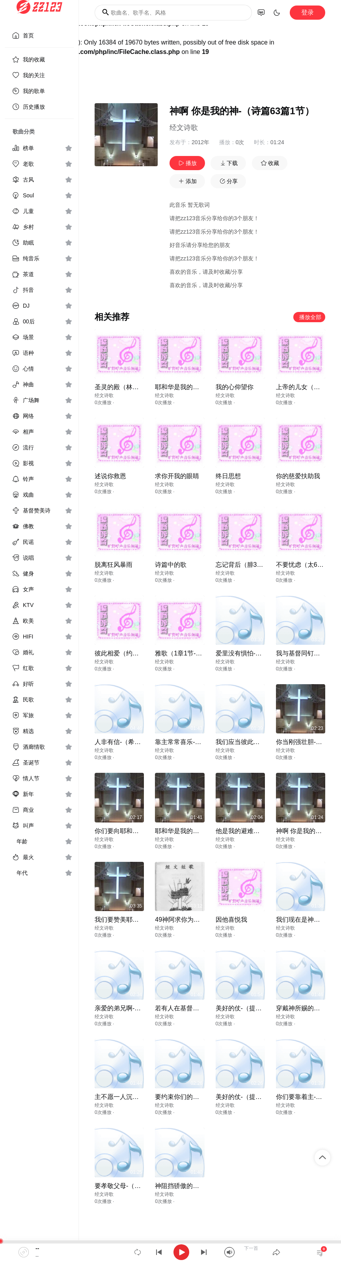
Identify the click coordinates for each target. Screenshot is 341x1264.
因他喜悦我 (231, 919)
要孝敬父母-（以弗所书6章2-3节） (143, 1185)
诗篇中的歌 (170, 564)
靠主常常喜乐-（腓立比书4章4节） (203, 742)
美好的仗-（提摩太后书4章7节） (261, 1008)
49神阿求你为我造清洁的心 (193, 919)
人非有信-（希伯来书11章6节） (139, 742)
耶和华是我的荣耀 (180, 387)
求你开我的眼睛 (177, 476)
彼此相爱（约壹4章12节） (131, 653)
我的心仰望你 (234, 387)
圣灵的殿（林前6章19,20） (133, 387)
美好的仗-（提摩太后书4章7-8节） (264, 1096)
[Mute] (229, 1252)
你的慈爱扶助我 (298, 476)
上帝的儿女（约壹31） (308, 387)
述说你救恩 (110, 476)
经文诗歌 (184, 128)
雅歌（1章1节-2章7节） (188, 653)
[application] (170, 1252)
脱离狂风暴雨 (113, 564)
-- (37, 1248)
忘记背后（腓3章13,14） (250, 564)
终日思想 (228, 476)
